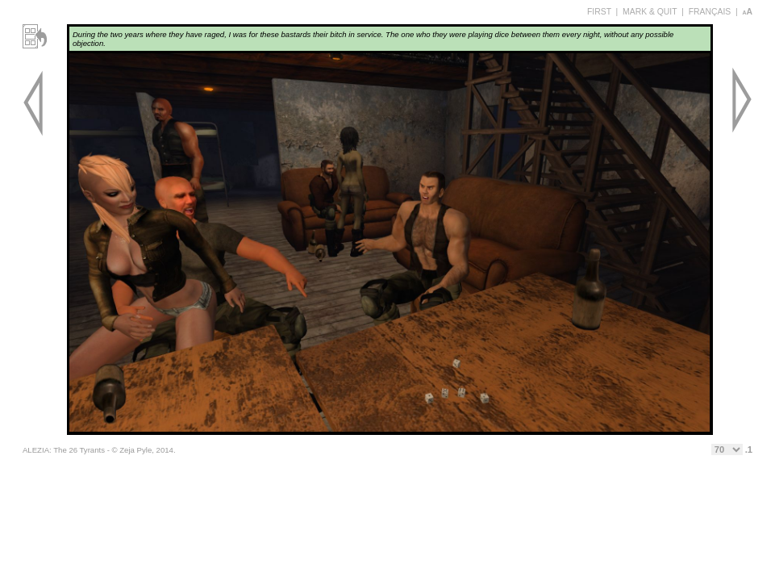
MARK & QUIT (650, 11)
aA (747, 11)
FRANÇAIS (710, 11)
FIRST (599, 11)
